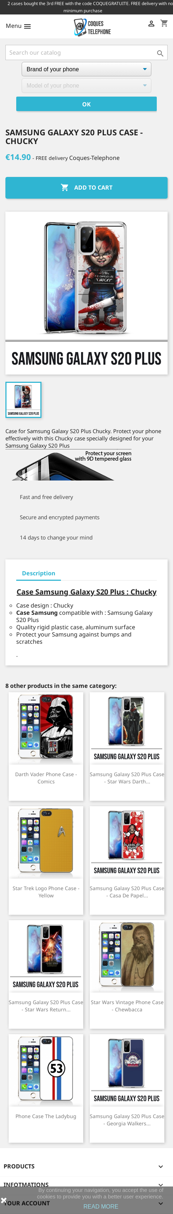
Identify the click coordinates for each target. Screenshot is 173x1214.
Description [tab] (38, 573)
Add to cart (86, 188)
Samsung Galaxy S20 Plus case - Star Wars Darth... (127, 778)
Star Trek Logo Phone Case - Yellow (46, 892)
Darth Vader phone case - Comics (46, 778)
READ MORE (101, 1207)
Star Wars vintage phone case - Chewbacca (127, 1006)
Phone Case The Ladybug (45, 1116)
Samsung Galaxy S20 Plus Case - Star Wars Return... (46, 1006)
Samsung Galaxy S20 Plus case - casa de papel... (127, 892)
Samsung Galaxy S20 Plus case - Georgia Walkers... (127, 1120)
